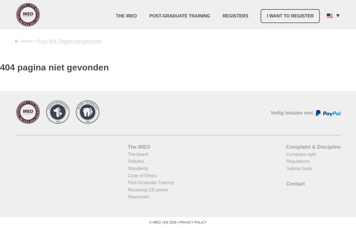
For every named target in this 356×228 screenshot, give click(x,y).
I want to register (290, 16)
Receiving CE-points (148, 190)
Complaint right (301, 154)
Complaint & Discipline (313, 147)
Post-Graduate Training (179, 16)
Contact (295, 184)
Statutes (136, 161)
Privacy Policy (193, 222)
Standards (138, 168)
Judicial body (299, 168)
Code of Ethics (142, 175)
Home (27, 41)
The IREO (126, 16)
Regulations (298, 161)
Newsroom (138, 196)
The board (138, 154)
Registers (235, 16)
